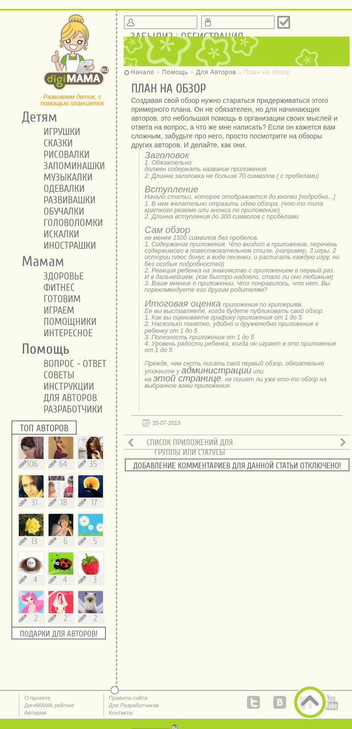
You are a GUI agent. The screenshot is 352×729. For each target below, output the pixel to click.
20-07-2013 (166, 423)
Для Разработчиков (134, 705)
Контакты (121, 713)
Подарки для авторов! (59, 633)
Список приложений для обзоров (190, 447)
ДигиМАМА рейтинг (49, 705)
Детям (36, 117)
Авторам (35, 713)
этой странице (187, 378)
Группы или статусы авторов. (189, 457)
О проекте (37, 698)
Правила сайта (128, 698)
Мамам (39, 261)
